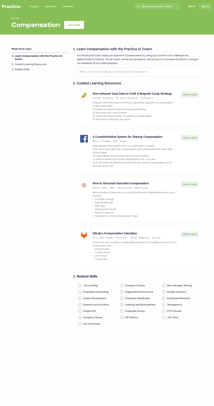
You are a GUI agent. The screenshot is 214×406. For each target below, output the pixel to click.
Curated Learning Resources (30, 64)
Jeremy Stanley (103, 98)
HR (15, 18)
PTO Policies (174, 311)
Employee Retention (178, 298)
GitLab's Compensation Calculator (115, 233)
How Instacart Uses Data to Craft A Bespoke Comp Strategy (132, 94)
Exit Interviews (91, 323)
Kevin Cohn (100, 187)
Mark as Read (190, 94)
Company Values (92, 317)
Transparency (174, 304)
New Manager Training (179, 285)
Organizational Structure (139, 291)
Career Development (94, 298)
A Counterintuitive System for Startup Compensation (127, 137)
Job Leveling (90, 285)
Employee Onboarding (95, 291)
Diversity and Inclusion (96, 304)
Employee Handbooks (137, 298)
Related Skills (22, 69)
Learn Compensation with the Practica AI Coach (38, 57)
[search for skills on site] (160, 6)
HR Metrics (131, 317)
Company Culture (135, 285)
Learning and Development (140, 304)
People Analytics (176, 291)
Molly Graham (101, 141)
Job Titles (172, 317)
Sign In (191, 6)
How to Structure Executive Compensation (121, 183)
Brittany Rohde (103, 237)
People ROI (89, 311)
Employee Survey (135, 311)
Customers (67, 6)
